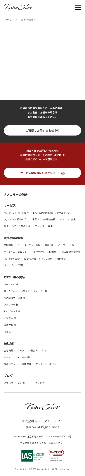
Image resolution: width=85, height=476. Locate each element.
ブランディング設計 (14, 265)
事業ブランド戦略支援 (43, 219)
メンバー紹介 (24, 357)
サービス (10, 205)
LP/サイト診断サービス (16, 219)
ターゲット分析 (32, 244)
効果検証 (61, 258)
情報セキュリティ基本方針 (17, 363)
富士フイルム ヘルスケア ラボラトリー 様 (25, 290)
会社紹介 (10, 343)
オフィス (8, 357)
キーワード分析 (66, 244)
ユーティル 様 (11, 284)
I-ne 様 (7, 331)
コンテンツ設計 (12, 258)
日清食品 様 (10, 324)
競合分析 (49, 244)
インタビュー (24, 382)
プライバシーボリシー (47, 363)
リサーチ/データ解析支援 (17, 226)
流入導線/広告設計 (71, 251)
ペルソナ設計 (38, 251)
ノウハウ (8, 382)
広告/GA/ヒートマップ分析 (38, 258)
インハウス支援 (68, 219)
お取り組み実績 (14, 277)
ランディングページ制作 (16, 212)
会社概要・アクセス (14, 350)
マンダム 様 (10, 318)
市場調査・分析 (12, 244)
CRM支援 (39, 226)
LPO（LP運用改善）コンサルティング (52, 212)
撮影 (50, 226)
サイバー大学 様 (12, 311)
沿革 (44, 350)
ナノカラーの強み (16, 194)
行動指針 (33, 350)
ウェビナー (41, 382)
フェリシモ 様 (11, 304)
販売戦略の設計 (14, 238)
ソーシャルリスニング (15, 251)
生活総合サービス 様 (14, 297)
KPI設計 (53, 251)
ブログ (8, 375)
